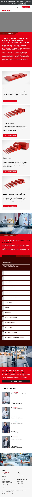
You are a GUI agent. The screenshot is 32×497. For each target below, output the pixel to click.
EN (4, 493)
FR (18, 7)
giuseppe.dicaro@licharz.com (16, 432)
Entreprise (4, 476)
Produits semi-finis (5, 472)
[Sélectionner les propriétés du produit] (16, 266)
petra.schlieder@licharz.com (16, 447)
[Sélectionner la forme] (16, 261)
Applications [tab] (23, 256)
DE (2, 493)
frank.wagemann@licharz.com (16, 403)
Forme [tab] (9, 256)
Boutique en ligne (26, 7)
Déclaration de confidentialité (20, 490)
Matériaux (3, 475)
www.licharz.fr (22, 3)
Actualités (18, 472)
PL (12, 493)
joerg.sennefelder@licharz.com (17, 418)
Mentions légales (10, 490)
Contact (18, 473)
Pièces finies (4, 473)
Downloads (4, 490)
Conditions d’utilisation (9, 491)
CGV (2, 491)
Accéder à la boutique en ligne (10, 100)
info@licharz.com (5, 487)
